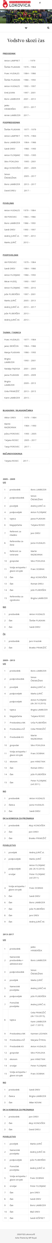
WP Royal (32, 1238)
